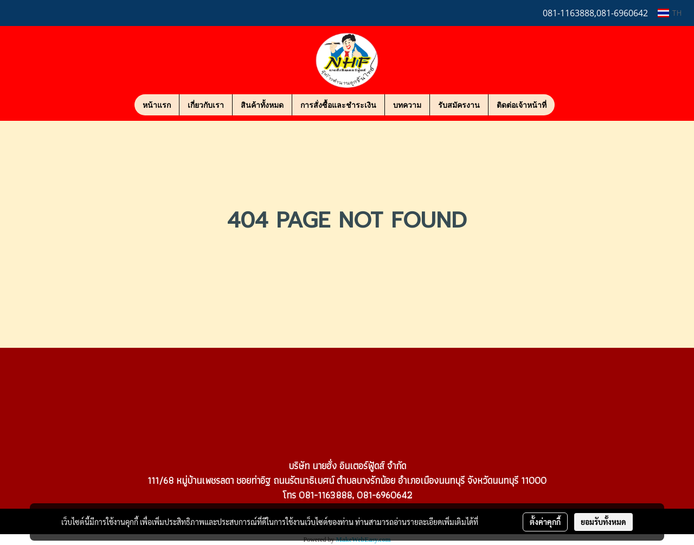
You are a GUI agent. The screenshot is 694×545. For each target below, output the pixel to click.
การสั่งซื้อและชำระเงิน (338, 105)
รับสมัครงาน (459, 105)
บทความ (407, 105)
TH (670, 13)
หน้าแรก (157, 105)
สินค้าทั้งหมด (262, 105)
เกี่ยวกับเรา (206, 105)
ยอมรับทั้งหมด (603, 522)
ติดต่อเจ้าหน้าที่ (522, 105)
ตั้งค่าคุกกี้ (545, 522)
